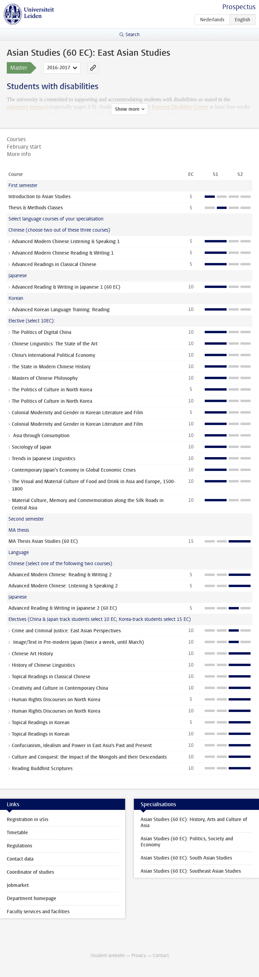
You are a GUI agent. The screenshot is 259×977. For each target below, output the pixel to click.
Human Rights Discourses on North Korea (56, 699)
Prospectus (239, 6)
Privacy (138, 955)
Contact (161, 955)
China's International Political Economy (53, 355)
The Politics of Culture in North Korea (52, 390)
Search (132, 34)
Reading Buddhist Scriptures (42, 768)
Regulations (19, 846)
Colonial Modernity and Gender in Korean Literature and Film (77, 413)
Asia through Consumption (40, 435)
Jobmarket (18, 885)
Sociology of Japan (31, 447)
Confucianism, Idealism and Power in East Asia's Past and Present (82, 745)
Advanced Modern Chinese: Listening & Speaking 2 (63, 586)
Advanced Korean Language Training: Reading (61, 310)
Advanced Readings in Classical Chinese (54, 264)
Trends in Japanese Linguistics (43, 458)
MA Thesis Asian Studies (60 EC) (43, 541)
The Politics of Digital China (41, 332)
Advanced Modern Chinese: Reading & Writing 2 (60, 575)
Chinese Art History (32, 654)
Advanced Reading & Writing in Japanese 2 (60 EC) (62, 608)
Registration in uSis (27, 819)
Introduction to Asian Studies (39, 196)
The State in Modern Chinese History (51, 367)
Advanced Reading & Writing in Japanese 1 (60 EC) (66, 287)
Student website (107, 955)
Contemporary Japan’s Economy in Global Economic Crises (74, 470)
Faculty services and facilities (38, 911)
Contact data (20, 859)
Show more (127, 109)
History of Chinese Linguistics (43, 665)
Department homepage (31, 898)
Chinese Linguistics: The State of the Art (54, 344)
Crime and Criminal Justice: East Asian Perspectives (66, 631)
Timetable (17, 832)
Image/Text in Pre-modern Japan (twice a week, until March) (78, 642)
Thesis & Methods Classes (35, 208)
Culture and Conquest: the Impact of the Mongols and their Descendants (89, 757)
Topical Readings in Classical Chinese (51, 677)
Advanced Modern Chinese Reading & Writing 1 (63, 253)
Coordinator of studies (30, 872)
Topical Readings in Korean (40, 722)
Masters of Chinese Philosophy (45, 378)
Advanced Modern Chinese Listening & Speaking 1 (66, 241)
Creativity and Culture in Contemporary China (60, 688)
